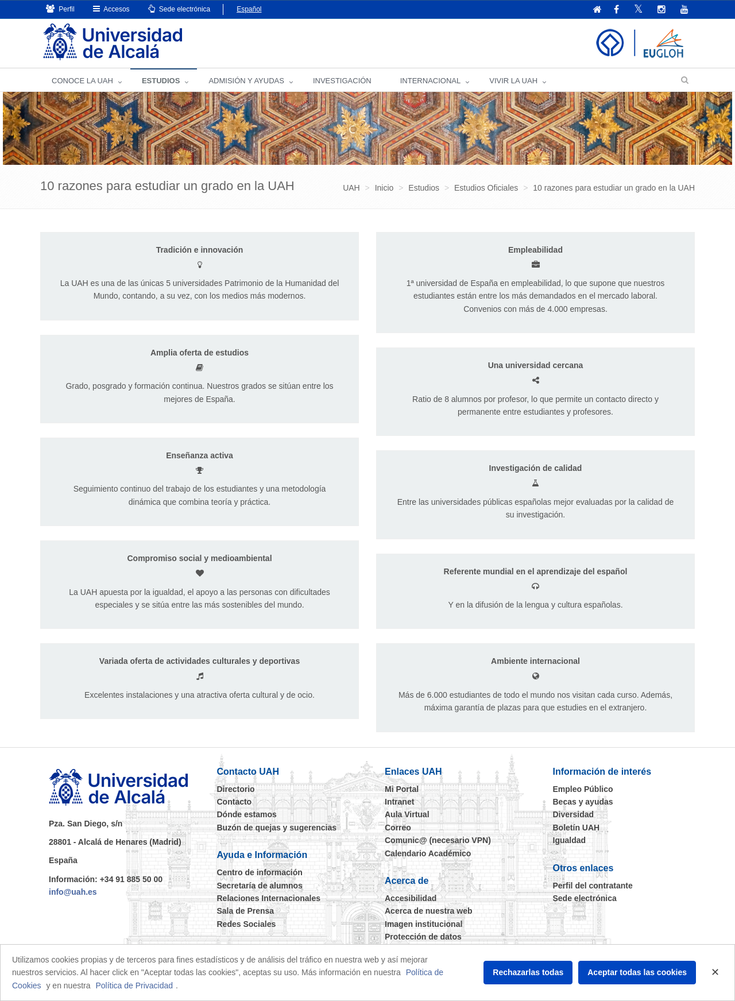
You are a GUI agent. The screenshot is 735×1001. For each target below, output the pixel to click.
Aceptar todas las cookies (637, 972)
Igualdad (569, 840)
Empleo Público (583, 789)
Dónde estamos (247, 814)
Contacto (234, 801)
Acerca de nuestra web (429, 910)
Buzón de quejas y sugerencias (277, 827)
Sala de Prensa (245, 910)
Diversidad (573, 814)
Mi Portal (402, 789)
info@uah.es (73, 891)
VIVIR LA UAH (513, 80)
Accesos (111, 9)
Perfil (60, 9)
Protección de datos (423, 936)
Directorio (236, 789)
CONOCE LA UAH (82, 80)
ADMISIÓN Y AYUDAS (246, 80)
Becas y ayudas (583, 801)
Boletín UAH (576, 827)
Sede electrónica (179, 9)
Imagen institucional (423, 924)
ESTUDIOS (161, 80)
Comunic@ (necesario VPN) (438, 840)
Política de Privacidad (134, 985)
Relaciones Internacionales (269, 898)
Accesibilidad (410, 898)
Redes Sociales (246, 924)
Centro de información (260, 872)
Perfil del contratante (593, 885)
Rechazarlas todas (528, 972)
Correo (398, 827)
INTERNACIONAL (430, 80)
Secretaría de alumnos (260, 885)
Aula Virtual (407, 814)
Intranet (399, 801)
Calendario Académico (428, 853)
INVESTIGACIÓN (342, 80)
